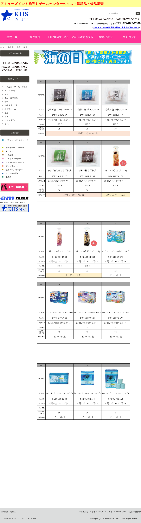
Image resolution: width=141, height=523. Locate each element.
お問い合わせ (135, 512)
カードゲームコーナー (15, 162)
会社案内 (84, 512)
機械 (6, 116)
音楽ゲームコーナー (14, 170)
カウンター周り (12, 173)
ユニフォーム (10, 109)
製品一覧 (10, 47)
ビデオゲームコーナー (15, 148)
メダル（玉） (10, 90)
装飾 (6, 102)
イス (6, 94)
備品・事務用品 (11, 98)
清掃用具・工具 (11, 105)
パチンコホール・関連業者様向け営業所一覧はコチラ (116, 27)
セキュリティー (11, 120)
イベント (8, 124)
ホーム (2, 47)
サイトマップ (97, 512)
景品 (18, 47)
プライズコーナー (13, 159)
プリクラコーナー (13, 166)
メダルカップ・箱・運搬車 (16, 87)
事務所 (8, 177)
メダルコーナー (12, 155)
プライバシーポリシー (116, 512)
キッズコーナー (12, 151)
